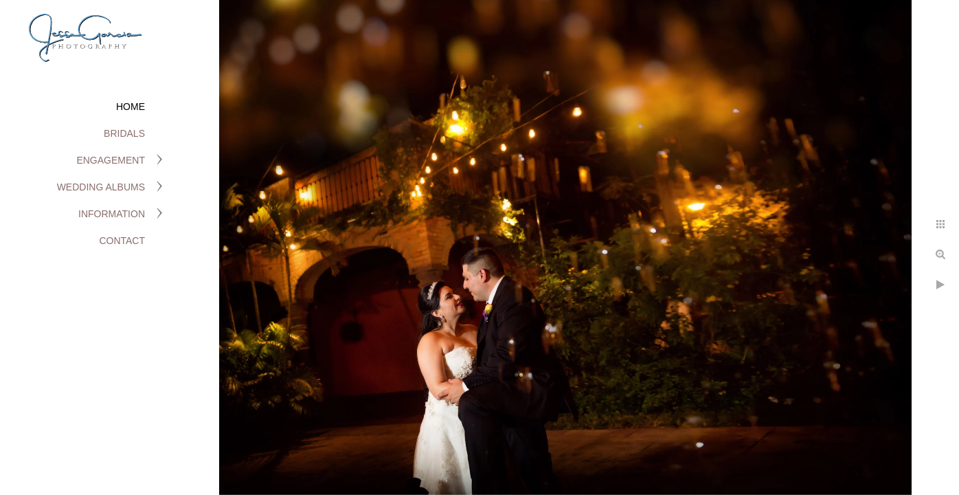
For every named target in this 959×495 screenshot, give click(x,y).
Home (130, 106)
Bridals (124, 133)
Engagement (110, 160)
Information (111, 213)
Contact (122, 240)
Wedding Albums (101, 187)
